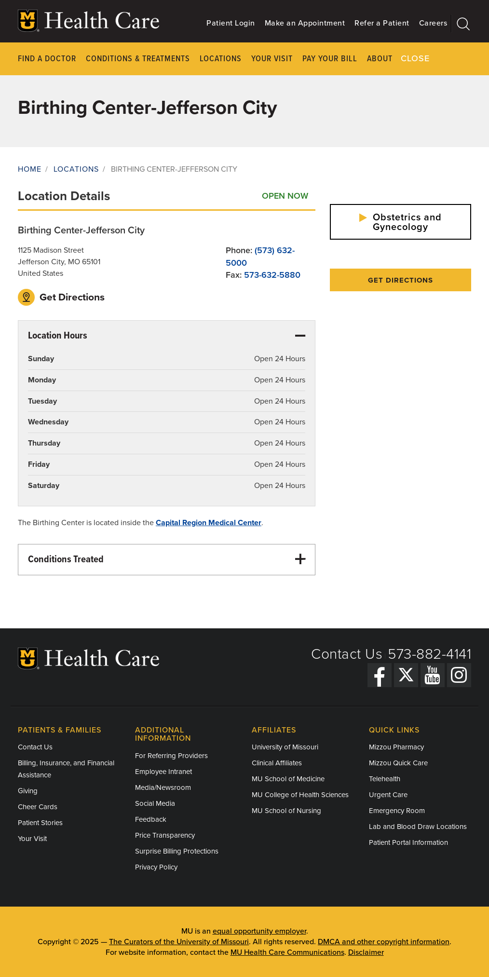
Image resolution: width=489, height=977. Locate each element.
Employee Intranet (163, 771)
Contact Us (346, 654)
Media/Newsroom (163, 787)
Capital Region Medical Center (208, 523)
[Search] (461, 23)
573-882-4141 (429, 654)
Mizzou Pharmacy (396, 747)
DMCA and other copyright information (383, 942)
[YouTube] (433, 675)
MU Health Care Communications (287, 952)
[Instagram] (459, 675)
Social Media (155, 803)
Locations (221, 59)
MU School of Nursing (286, 810)
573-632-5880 (272, 275)
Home (29, 169)
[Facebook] (379, 675)
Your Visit (272, 59)
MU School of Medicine (288, 778)
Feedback (150, 819)
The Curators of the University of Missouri (179, 942)
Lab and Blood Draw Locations (418, 826)
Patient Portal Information (408, 842)
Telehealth (384, 778)
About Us (386, 59)
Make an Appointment (305, 23)
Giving (28, 791)
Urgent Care (388, 794)
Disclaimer (366, 952)
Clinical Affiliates (277, 763)
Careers (433, 23)
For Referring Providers (171, 755)
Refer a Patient (381, 23)
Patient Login (230, 23)
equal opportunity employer (259, 931)
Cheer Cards (37, 806)
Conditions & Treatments (138, 59)
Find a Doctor (47, 59)
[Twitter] (406, 675)
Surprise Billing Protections (176, 851)
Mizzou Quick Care (398, 763)
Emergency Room (397, 810)
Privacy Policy (156, 867)
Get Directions (61, 297)
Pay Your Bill (329, 59)
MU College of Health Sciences (300, 794)
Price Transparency (165, 835)
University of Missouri (285, 747)
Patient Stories (40, 822)
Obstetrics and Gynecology (400, 222)
